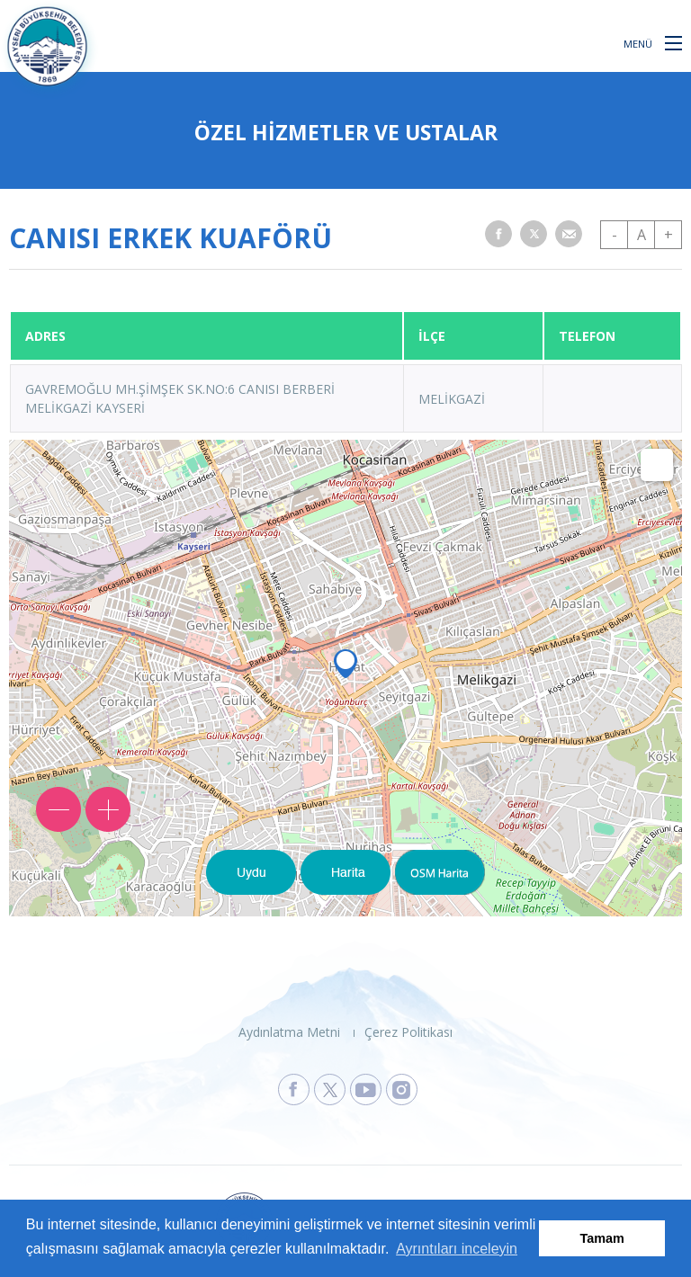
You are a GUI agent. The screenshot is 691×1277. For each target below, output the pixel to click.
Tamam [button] (602, 1238)
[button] (673, 42)
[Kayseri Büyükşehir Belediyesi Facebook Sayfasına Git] (294, 1089)
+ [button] (668, 235)
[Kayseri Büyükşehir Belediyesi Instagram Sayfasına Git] (401, 1089)
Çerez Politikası (408, 1031)
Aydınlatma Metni (289, 1031)
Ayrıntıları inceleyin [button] (456, 1248)
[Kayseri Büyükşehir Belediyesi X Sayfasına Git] (330, 1089)
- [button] (614, 235)
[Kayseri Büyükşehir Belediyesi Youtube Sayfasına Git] (365, 1089)
